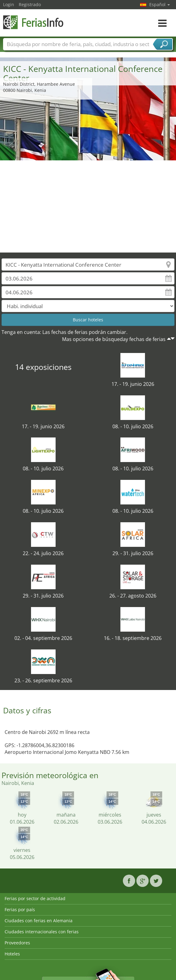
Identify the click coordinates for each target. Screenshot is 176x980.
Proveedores (17, 943)
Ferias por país (20, 909)
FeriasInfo (34, 22)
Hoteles (12, 954)
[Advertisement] (88, 206)
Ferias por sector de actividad (35, 898)
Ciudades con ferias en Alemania (38, 920)
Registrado (30, 4)
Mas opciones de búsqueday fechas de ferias (114, 339)
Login (8, 4)
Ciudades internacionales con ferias (42, 932)
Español (159, 4)
